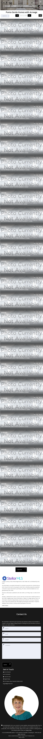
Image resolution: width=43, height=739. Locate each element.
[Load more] (21, 569)
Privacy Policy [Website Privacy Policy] (29, 730)
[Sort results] (5, 16)
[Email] (21, 634)
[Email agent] (6, 2)
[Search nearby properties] (17, 15)
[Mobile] (21, 640)
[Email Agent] (21, 683)
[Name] (21, 628)
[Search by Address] (23, 15)
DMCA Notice (5, 605)
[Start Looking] (29, 15)
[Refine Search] (40, 15)
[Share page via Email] (9, 2)
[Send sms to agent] (4, 2)
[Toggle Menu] (40, 2)
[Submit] (7, 664)
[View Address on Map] (21, 681)
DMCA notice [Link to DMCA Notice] (21, 737)
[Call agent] (1, 2)
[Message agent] (21, 676)
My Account (35, 2)
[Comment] (21, 651)
